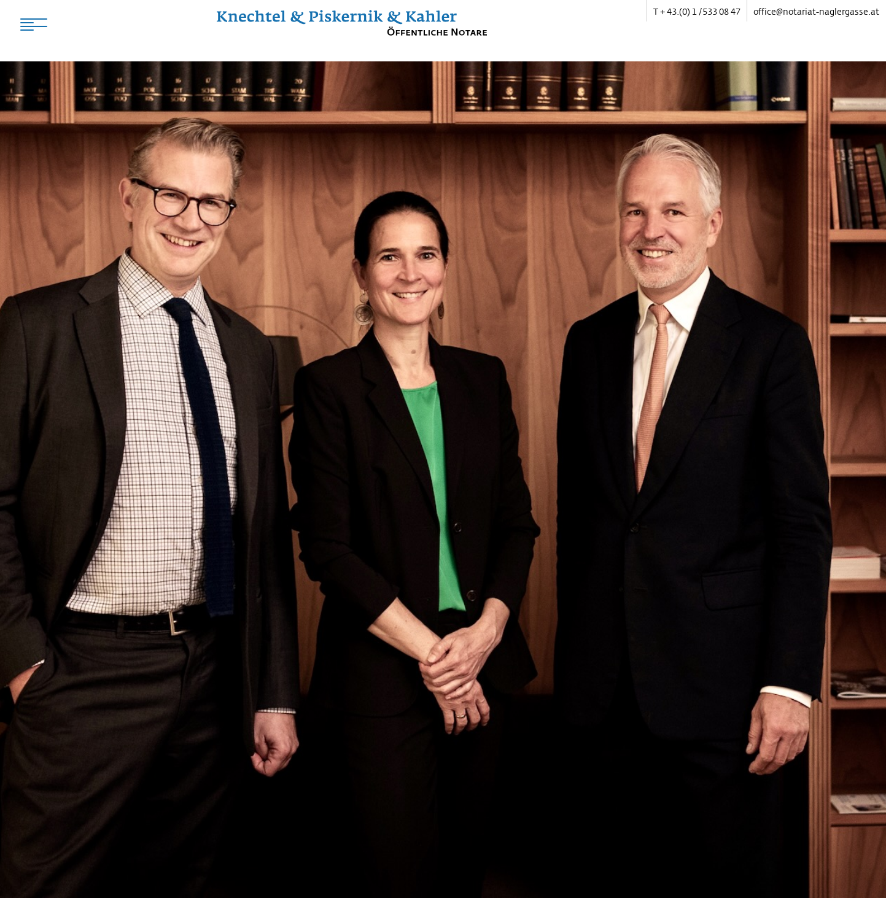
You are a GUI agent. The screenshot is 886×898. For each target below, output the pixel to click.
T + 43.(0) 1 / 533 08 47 (696, 11)
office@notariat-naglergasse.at (816, 11)
